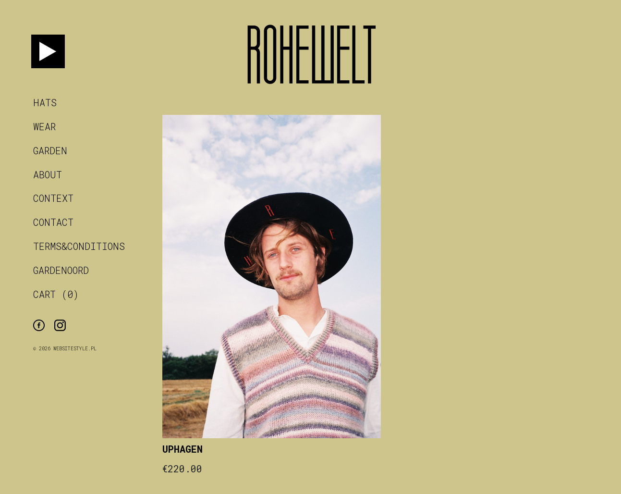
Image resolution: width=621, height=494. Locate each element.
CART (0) (56, 294)
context (53, 198)
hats (45, 102)
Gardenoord (61, 270)
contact (53, 222)
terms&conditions (79, 246)
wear (44, 126)
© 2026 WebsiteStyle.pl (65, 349)
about (47, 174)
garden (50, 150)
